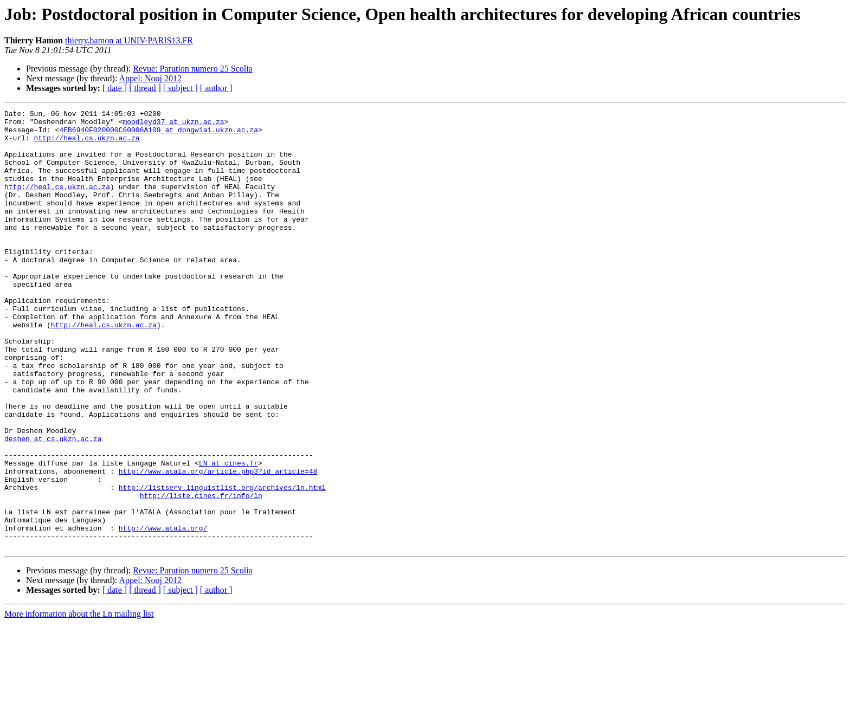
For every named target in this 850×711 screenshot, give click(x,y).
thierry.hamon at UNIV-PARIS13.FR (129, 40)
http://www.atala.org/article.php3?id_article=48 (218, 544)
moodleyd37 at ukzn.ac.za (173, 125)
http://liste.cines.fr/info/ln (201, 573)
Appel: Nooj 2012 (150, 78)
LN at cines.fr (228, 534)
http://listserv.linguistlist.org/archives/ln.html (222, 563)
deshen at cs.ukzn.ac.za (52, 505)
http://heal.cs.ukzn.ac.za (87, 144)
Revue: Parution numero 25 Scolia (192, 68)
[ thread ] (145, 88)
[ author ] (216, 88)
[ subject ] (180, 88)
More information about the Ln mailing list (79, 701)
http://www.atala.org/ (163, 612)
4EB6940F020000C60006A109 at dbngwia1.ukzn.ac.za (158, 134)
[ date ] (114, 88)
